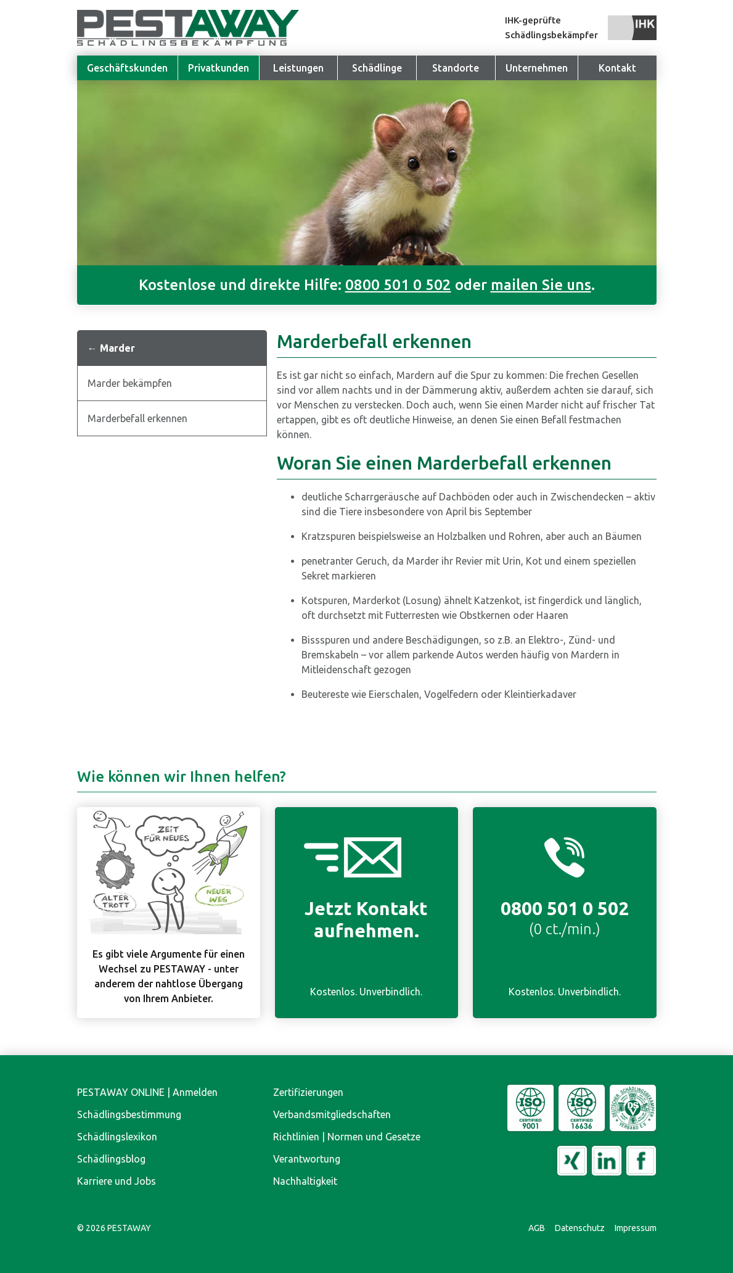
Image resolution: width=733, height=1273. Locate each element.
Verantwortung (306, 1158)
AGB (536, 1228)
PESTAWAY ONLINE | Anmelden (147, 1092)
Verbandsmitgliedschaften (332, 1114)
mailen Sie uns (541, 284)
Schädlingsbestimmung (129, 1114)
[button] (537, 68)
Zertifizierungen (308, 1092)
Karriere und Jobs (116, 1181)
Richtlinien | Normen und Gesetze (346, 1136)
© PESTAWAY (114, 1228)
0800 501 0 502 (398, 284)
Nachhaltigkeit (305, 1181)
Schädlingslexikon (117, 1136)
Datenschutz (580, 1228)
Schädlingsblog (111, 1158)
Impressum (636, 1228)
